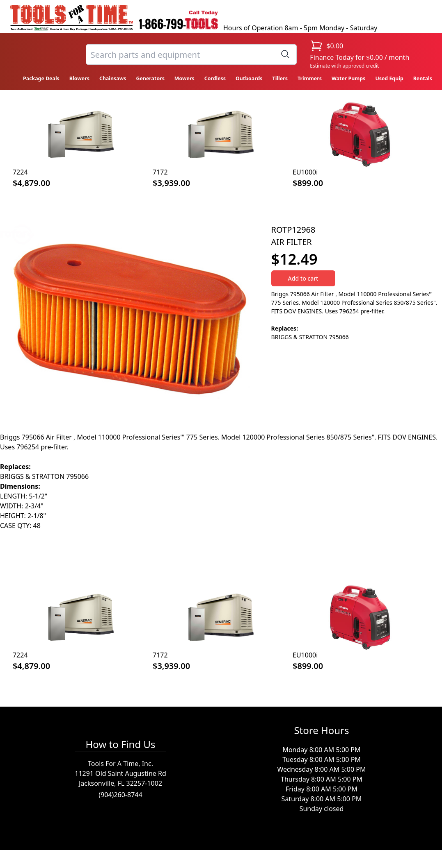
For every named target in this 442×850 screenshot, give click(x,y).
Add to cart (303, 278)
